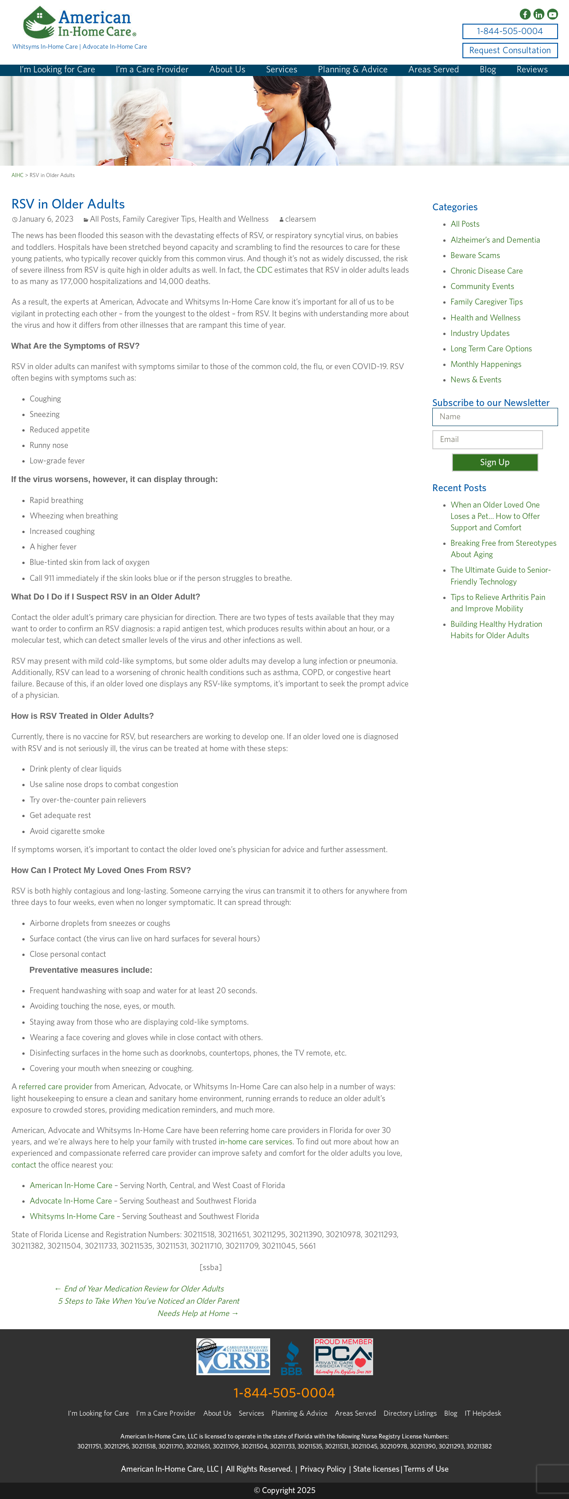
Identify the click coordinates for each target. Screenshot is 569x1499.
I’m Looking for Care (57, 69)
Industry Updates (480, 334)
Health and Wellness (234, 219)
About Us (227, 69)
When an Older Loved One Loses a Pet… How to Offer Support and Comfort (495, 516)
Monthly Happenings (486, 365)
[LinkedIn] (538, 14)
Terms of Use (426, 1469)
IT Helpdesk (483, 1413)
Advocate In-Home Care (71, 1201)
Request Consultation (510, 50)
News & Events (476, 380)
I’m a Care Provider (152, 69)
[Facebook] (525, 14)
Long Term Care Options (491, 349)
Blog (488, 69)
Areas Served (433, 69)
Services (281, 69)
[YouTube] (552, 14)
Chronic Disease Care (487, 271)
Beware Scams (475, 256)
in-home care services (255, 1142)
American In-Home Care (71, 1186)
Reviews (532, 69)
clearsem (300, 219)
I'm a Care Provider (166, 1413)
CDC (264, 270)
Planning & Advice (353, 69)
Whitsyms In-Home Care (72, 1217)
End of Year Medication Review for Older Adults (139, 1289)
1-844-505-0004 (510, 31)
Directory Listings (410, 1413)
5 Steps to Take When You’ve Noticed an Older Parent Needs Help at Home (148, 1307)
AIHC (17, 175)
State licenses (376, 1469)
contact (23, 1165)
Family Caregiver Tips (159, 219)
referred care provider (55, 1087)
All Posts (104, 219)
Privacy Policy (323, 1469)
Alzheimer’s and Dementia (495, 240)
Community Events (482, 287)
